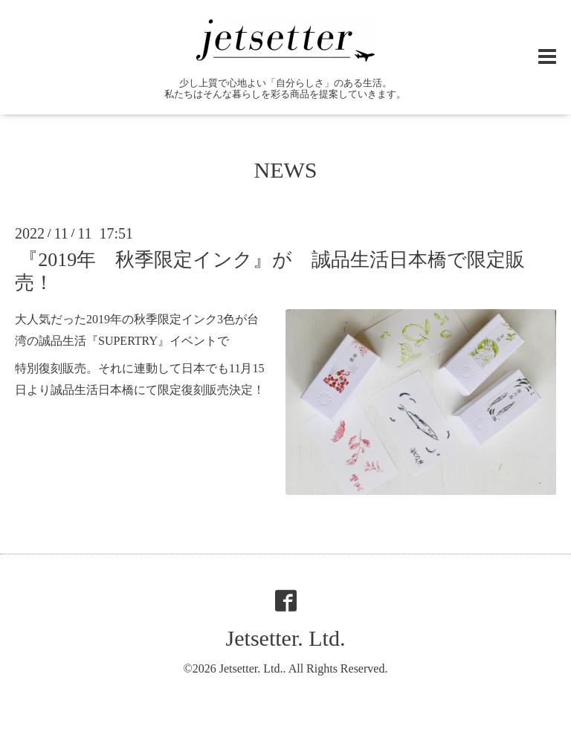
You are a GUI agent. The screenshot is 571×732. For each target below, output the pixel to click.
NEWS (285, 170)
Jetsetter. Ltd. (286, 638)
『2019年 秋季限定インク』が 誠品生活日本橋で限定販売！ (270, 271)
